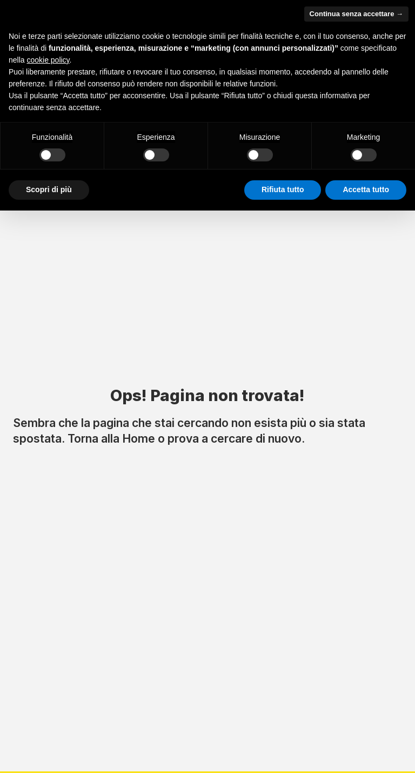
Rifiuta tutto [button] (283, 189)
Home (138, 438)
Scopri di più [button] (49, 189)
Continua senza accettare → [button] (356, 14)
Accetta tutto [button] (366, 189)
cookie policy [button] (47, 60)
